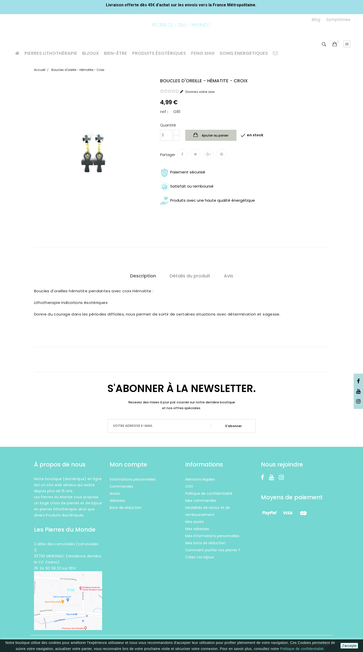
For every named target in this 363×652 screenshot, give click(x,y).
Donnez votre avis (200, 91)
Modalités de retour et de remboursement (207, 511)
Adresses (117, 500)
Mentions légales (200, 479)
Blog (316, 19)
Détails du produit (190, 276)
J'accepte (349, 646)
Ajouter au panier (214, 135)
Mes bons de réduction (205, 542)
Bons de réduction (126, 507)
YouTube (358, 391)
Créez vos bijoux (199, 557)
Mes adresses (197, 528)
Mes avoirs (194, 521)
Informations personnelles (133, 479)
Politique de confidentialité (301, 649)
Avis (228, 276)
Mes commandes (200, 500)
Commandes (121, 486)
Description (143, 276)
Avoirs (115, 493)
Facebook (358, 381)
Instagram (358, 401)
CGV (189, 486)
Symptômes (338, 19)
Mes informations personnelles (212, 535)
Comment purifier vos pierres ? (212, 550)
